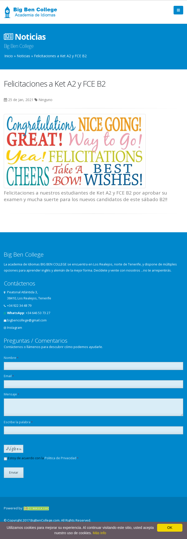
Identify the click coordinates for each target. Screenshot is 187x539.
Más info (99, 533)
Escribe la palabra (18, 422)
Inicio (8, 55)
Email (9, 376)
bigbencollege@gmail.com (27, 320)
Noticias (23, 55)
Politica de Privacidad (60, 458)
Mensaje (11, 394)
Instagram (14, 327)
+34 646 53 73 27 (38, 313)
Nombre (11, 358)
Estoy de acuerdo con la (41, 458)
